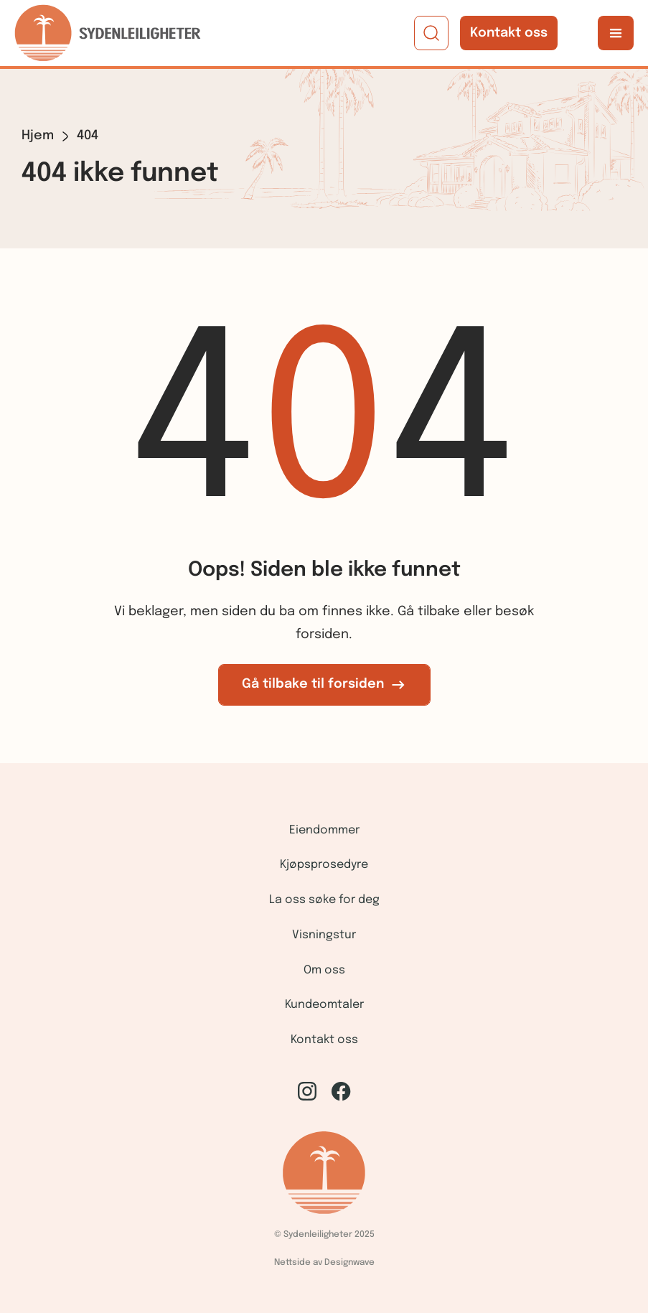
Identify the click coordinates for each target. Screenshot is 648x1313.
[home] (107, 33)
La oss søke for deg (324, 900)
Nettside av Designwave (324, 1262)
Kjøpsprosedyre (324, 865)
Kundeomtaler (324, 1005)
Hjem (38, 135)
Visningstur (324, 935)
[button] (616, 33)
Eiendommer (324, 830)
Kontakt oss (509, 33)
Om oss (324, 970)
